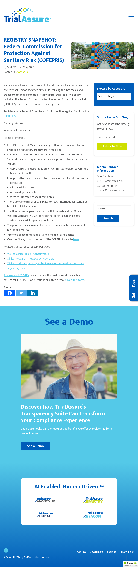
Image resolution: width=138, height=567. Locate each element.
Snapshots (21, 72)
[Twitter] (21, 293)
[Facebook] (9, 293)
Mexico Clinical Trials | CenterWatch (28, 254)
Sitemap (111, 552)
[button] (130, 564)
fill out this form (74, 280)
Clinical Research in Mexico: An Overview (30, 258)
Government (96, 552)
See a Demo (35, 446)
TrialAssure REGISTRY (16, 275)
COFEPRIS (10, 116)
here (76, 239)
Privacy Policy (127, 552)
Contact (81, 552)
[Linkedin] (32, 293)
